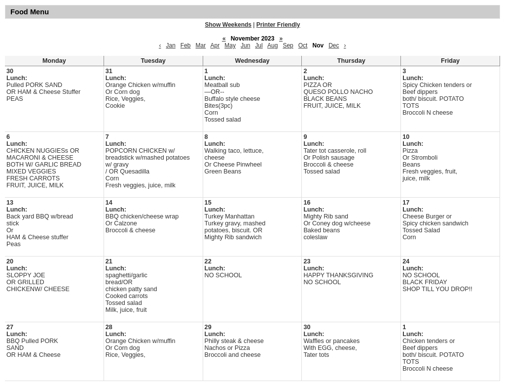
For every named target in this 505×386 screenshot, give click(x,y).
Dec (333, 45)
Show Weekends (228, 24)
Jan (170, 45)
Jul (258, 45)
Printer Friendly (278, 24)
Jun (245, 45)
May (230, 45)
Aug (272, 45)
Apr (215, 45)
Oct (303, 45)
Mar (201, 45)
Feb (185, 45)
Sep (288, 45)
